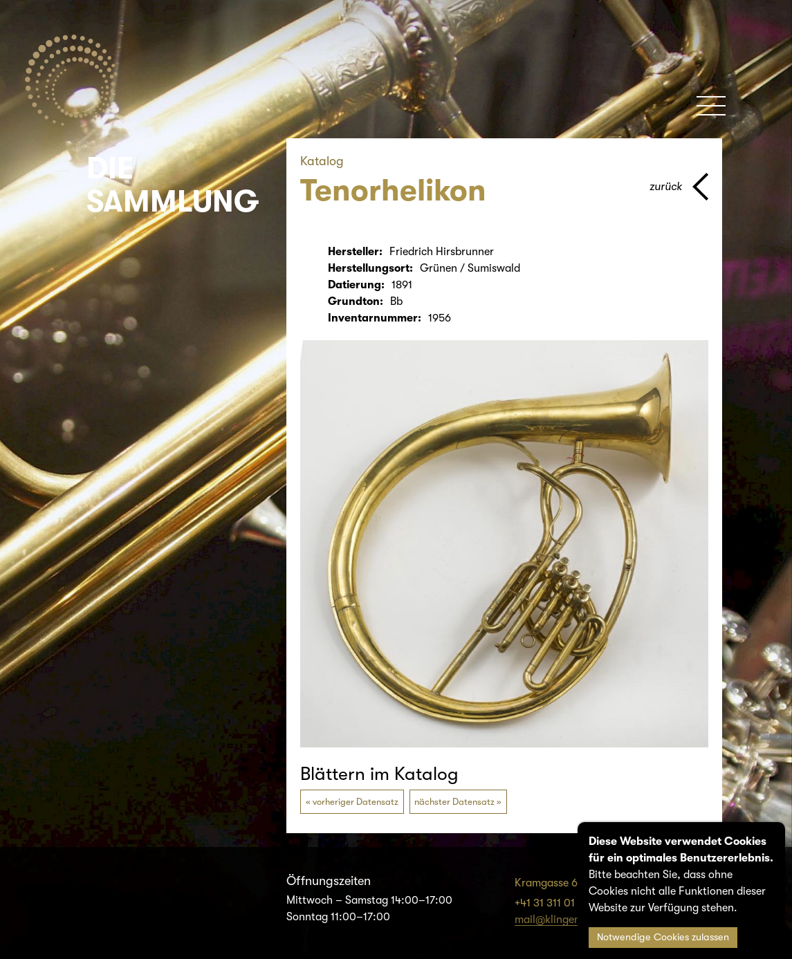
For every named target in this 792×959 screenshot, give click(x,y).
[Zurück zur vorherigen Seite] (679, 187)
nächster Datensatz (454, 802)
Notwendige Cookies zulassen (663, 937)
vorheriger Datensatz (355, 802)
